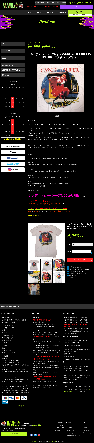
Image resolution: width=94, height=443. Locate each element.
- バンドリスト (57, 430)
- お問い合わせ (85, 430)
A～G (53, 47)
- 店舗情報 (84, 427)
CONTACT (88, 2)
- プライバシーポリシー (87, 433)
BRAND (38, 12)
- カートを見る (69, 427)
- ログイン (68, 425)
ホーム (30, 42)
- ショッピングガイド (71, 433)
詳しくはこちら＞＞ (23, 406)
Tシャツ (41, 44)
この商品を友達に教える (76, 271)
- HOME (84, 422)
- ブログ (84, 425)
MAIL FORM (14, 433)
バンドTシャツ (46, 46)
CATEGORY (50, 12)
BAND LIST (63, 12)
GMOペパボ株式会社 (52, 441)
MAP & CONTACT (39, 3)
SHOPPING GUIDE (49, 3)
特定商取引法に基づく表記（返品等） (79, 269)
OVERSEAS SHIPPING (60, 3)
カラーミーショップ (33, 441)
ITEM (29, 12)
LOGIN (72, 2)
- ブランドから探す (58, 425)
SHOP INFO (6, 75)
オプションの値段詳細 (75, 267)
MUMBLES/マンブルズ (7, 176)
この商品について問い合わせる (77, 273)
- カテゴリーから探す (59, 427)
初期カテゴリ (37, 42)
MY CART (80, 2)
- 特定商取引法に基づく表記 (73, 435)
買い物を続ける (73, 275)
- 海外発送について (70, 430)
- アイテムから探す (58, 422)
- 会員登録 (68, 422)
